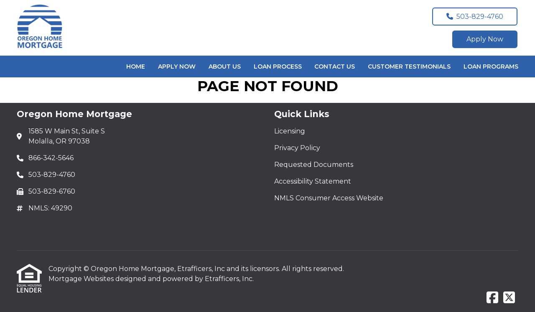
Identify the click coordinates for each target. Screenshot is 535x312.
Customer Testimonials (409, 66)
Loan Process (278, 66)
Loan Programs (491, 66)
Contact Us (334, 66)
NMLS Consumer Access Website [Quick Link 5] (328, 198)
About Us (225, 66)
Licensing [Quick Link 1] (289, 131)
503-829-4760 (474, 16)
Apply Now (484, 39)
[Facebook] (492, 298)
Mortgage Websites (81, 279)
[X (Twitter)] (509, 298)
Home (135, 66)
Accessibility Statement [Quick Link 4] (312, 181)
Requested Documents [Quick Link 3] (313, 165)
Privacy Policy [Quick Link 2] (297, 148)
